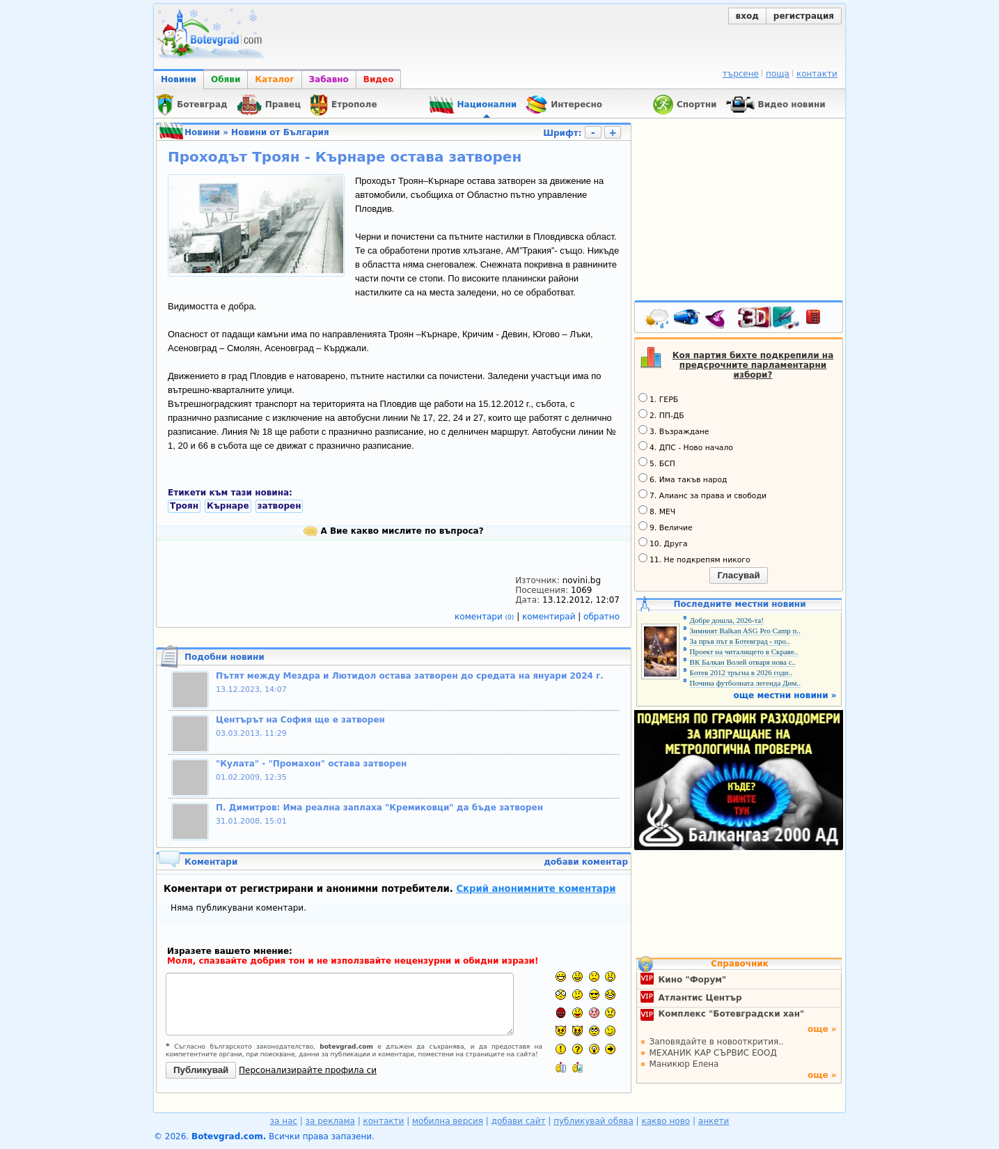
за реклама (330, 1121)
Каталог (274, 79)
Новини (178, 79)
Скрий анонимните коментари (535, 889)
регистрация (803, 16)
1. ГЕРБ (658, 398)
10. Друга (663, 542)
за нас (283, 1121)
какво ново (665, 1121)
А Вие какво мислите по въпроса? (393, 531)
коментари (486, 617)
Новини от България (280, 132)
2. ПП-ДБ (661, 414)
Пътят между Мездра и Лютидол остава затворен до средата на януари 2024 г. (410, 676)
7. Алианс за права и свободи (702, 494)
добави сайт (518, 1121)
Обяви (225, 79)
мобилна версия (447, 1121)
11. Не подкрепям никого (694, 558)
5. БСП (656, 462)
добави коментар (586, 862)
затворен (279, 506)
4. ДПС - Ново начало (685, 446)
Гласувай (738, 575)
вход (747, 16)
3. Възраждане (673, 430)
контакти (816, 74)
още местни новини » (785, 695)
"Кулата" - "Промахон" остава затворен (311, 764)
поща (777, 74)
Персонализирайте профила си (308, 1070)
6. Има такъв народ (682, 478)
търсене (741, 74)
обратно (601, 617)
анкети (714, 1121)
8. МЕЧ (656, 510)
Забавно (329, 79)
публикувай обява (593, 1121)
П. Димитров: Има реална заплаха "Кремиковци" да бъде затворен (379, 807)
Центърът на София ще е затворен (300, 720)
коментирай (550, 617)
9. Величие (665, 526)
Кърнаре (228, 506)
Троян (184, 506)
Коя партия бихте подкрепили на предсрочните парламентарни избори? (753, 365)
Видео (378, 79)
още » (822, 1029)
